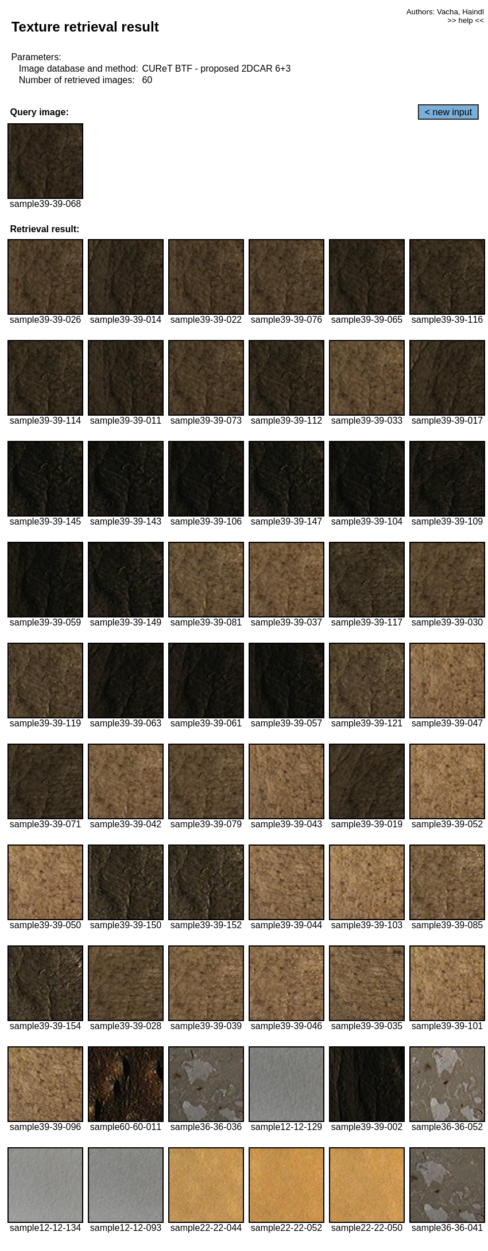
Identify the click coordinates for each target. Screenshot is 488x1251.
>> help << (465, 20)
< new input (448, 112)
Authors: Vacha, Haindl (445, 11)
